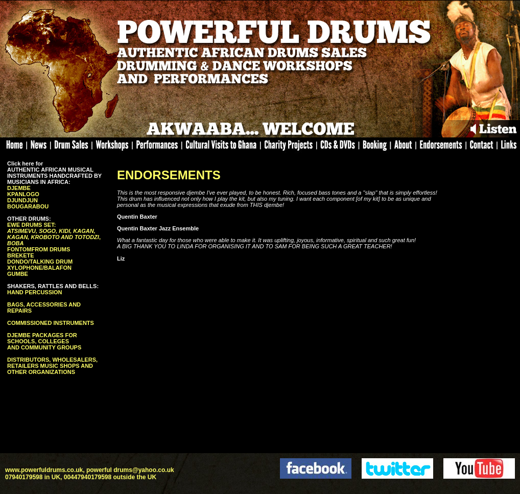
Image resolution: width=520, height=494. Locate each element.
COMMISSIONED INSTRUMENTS (50, 323)
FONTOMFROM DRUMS (38, 249)
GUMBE (17, 274)
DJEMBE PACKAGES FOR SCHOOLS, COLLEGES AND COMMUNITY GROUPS (44, 341)
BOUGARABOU (28, 206)
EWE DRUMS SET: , (54, 234)
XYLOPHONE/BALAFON (39, 268)
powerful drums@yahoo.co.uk (130, 470)
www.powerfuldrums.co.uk (44, 470)
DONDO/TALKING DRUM (40, 261)
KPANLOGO (23, 194)
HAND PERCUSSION (34, 292)
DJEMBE (19, 188)
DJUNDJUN (22, 200)
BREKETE (20, 255)
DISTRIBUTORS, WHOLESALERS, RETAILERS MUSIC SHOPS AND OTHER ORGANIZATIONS (52, 366)
